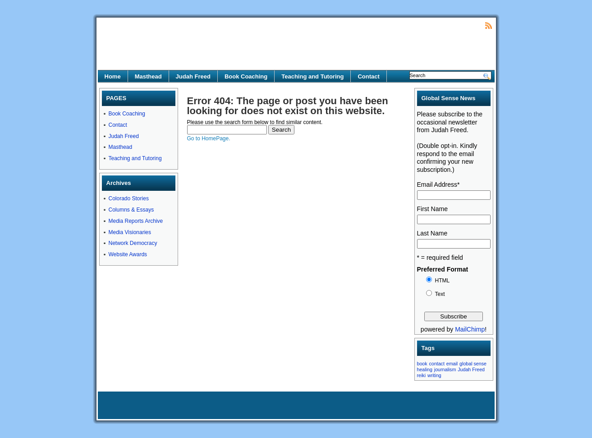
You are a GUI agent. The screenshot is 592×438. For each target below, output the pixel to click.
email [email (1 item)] (452, 363)
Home (113, 76)
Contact (368, 76)
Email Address (438, 184)
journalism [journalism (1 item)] (445, 369)
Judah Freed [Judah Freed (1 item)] (471, 369)
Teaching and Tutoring (312, 76)
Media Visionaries (130, 232)
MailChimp (470, 329)
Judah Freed (193, 76)
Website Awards (128, 254)
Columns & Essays (131, 210)
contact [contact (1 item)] (437, 363)
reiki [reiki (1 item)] (421, 375)
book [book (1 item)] (422, 363)
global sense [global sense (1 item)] (472, 363)
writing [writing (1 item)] (434, 375)
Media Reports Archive (136, 221)
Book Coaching (246, 76)
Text (440, 294)
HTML (442, 280)
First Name (432, 209)
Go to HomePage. (208, 138)
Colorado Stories (129, 198)
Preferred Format (442, 269)
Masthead (148, 76)
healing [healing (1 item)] (424, 369)
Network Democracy (133, 243)
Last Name (432, 233)
